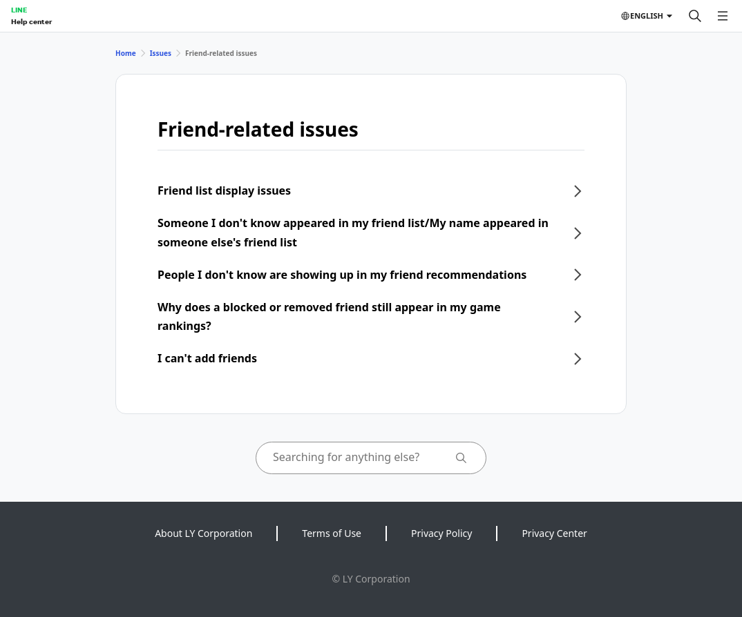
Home (125, 53)
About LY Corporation (203, 533)
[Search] (695, 16)
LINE (19, 9)
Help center (31, 21)
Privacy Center (554, 533)
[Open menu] (722, 16)
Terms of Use (331, 533)
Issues (160, 53)
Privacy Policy (441, 533)
